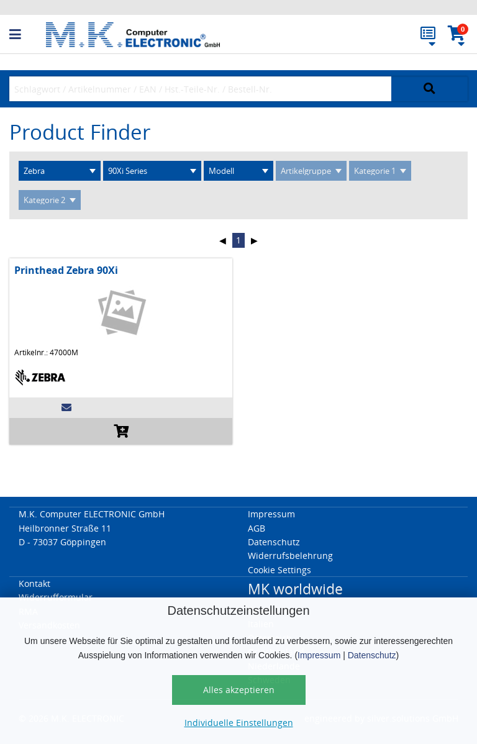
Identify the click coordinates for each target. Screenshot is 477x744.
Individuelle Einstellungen (238, 722)
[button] (27, 34)
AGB (256, 528)
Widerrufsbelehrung (290, 555)
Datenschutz (372, 655)
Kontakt (34, 583)
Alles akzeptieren (239, 690)
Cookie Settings (279, 570)
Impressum (319, 655)
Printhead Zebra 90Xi (66, 270)
